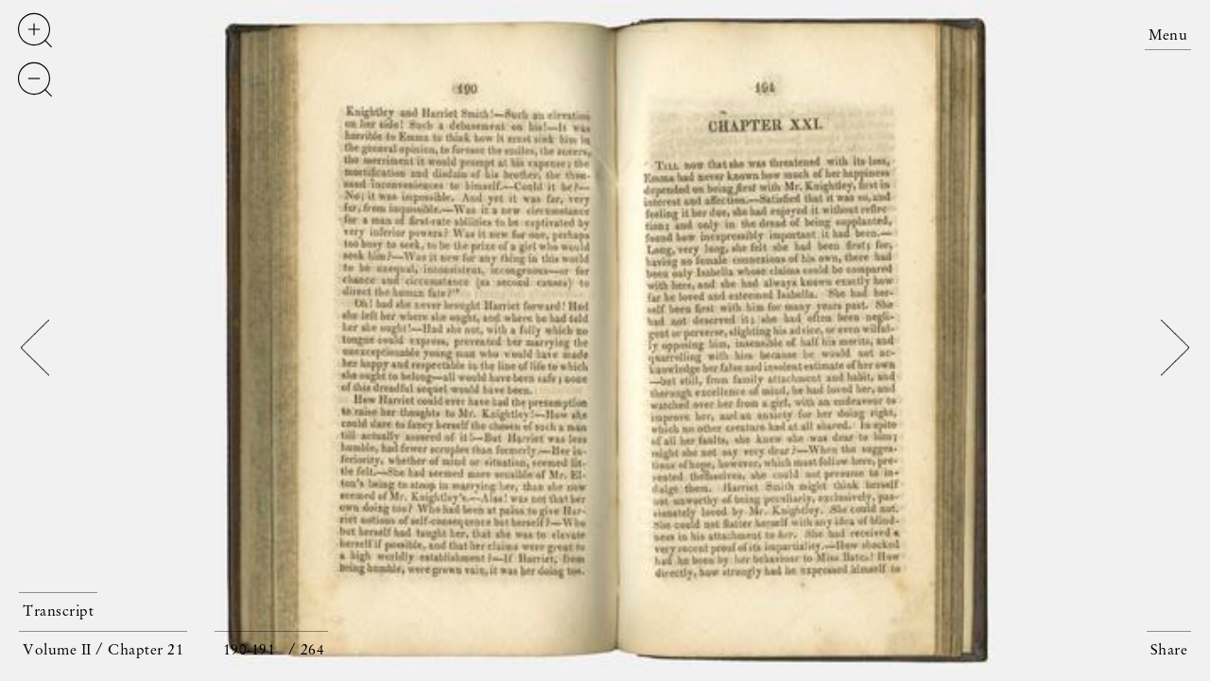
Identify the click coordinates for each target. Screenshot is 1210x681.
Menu (1168, 36)
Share (1169, 650)
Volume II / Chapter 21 (103, 650)
